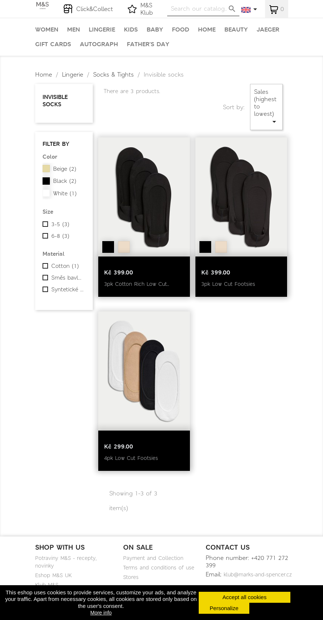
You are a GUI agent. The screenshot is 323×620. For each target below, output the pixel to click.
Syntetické (67, 289)
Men (73, 29)
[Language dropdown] (249, 9)
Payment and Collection (153, 558)
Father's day (148, 44)
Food (180, 29)
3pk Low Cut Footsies (228, 284)
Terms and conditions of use (158, 567)
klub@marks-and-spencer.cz (258, 574)
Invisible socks (55, 100)
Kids (131, 29)
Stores (131, 577)
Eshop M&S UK (53, 575)
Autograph (99, 44)
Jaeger (268, 29)
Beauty (236, 29)
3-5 (60, 224)
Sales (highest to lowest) (266, 107)
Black (64, 181)
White (65, 193)
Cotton (65, 266)
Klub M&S (46, 585)
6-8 (60, 236)
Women (46, 29)
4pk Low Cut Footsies (131, 458)
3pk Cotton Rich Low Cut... (136, 284)
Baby (155, 29)
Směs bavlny (67, 277)
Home (207, 29)
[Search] (203, 8)
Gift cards (53, 44)
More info (100, 613)
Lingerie (102, 29)
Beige (64, 169)
